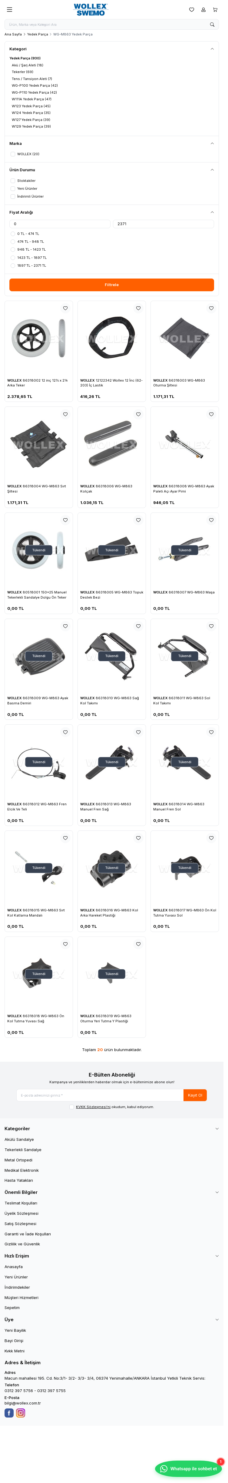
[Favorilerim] (191, 9)
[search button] (212, 25)
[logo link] (100, 9)
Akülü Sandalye (19, 1141)
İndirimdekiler (17, 1289)
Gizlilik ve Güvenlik (22, 1246)
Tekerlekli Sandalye (23, 1151)
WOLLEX (15, 381)
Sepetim (12, 1309)
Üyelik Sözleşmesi (21, 1215)
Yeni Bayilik (15, 1332)
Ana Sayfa (13, 35)
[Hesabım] (203, 9)
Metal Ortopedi (18, 1162)
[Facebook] (9, 1415)
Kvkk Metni (15, 1353)
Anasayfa (14, 1268)
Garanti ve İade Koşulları (28, 1236)
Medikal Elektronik (22, 1172)
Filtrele (112, 286)
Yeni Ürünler (16, 1279)
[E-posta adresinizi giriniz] (112, 1097)
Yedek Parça (37, 35)
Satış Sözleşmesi (20, 1225)
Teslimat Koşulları (21, 1205)
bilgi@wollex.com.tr (23, 1405)
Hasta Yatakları (19, 1182)
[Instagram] (20, 1415)
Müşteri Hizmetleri (21, 1299)
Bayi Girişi (14, 1342)
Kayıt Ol (195, 1096)
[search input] (112, 25)
